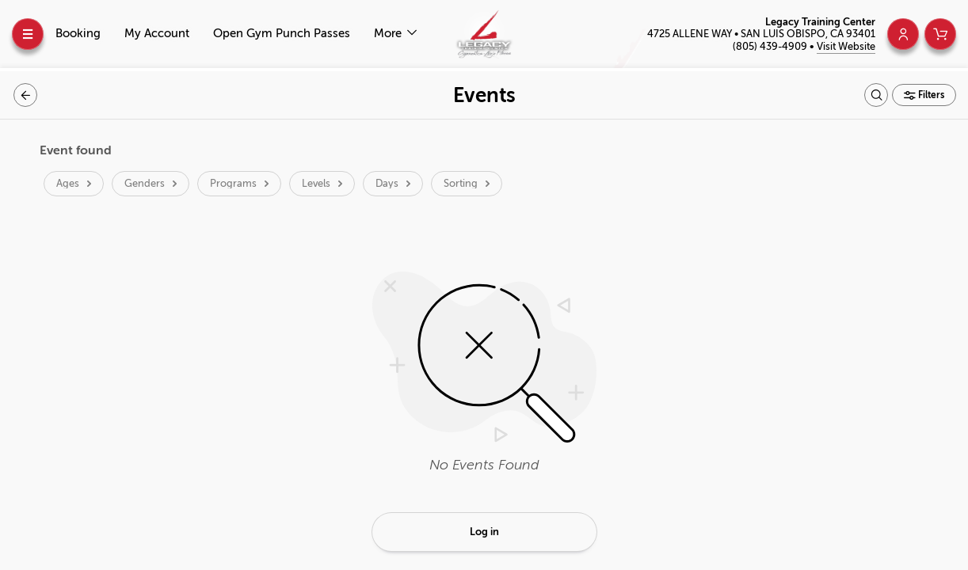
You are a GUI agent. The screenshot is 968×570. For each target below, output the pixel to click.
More (389, 33)
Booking (78, 33)
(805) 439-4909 (771, 46)
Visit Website (846, 46)
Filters (930, 95)
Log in (484, 532)
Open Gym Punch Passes (281, 33)
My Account (156, 33)
